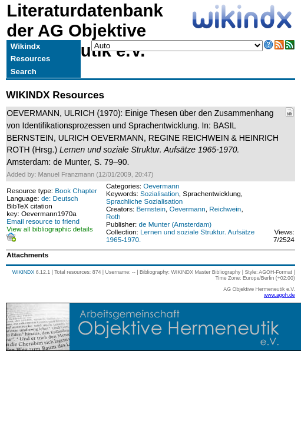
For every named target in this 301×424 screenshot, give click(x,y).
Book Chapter (76, 190)
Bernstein (151, 209)
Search (24, 71)
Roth (113, 216)
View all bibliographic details (49, 229)
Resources (30, 58)
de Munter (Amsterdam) (174, 224)
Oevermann (161, 186)
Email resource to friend (43, 221)
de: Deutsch (59, 198)
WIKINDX (23, 272)
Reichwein (225, 209)
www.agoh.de (279, 295)
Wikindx (25, 46)
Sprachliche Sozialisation (144, 201)
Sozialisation (159, 193)
